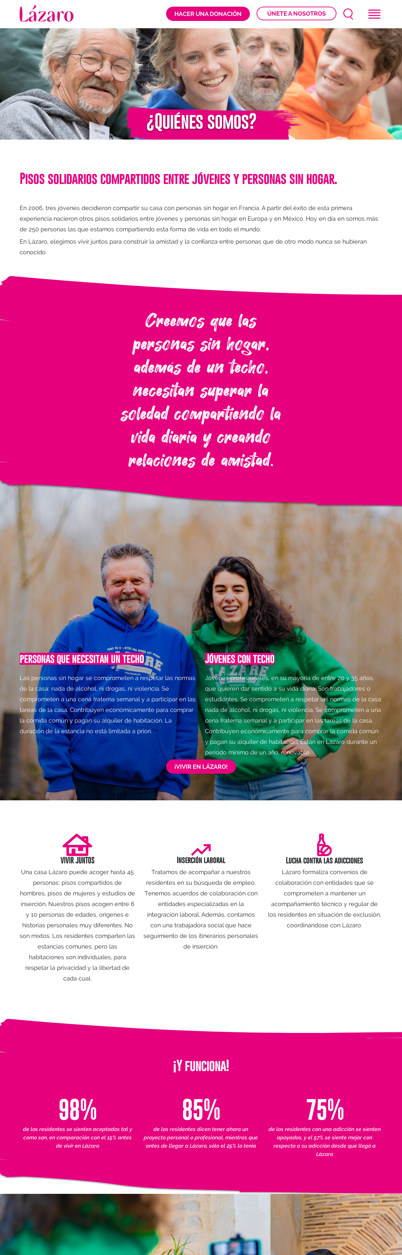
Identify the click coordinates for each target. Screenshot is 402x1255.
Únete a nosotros (296, 13)
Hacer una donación (208, 13)
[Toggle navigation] (374, 14)
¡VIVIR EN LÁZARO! (201, 766)
